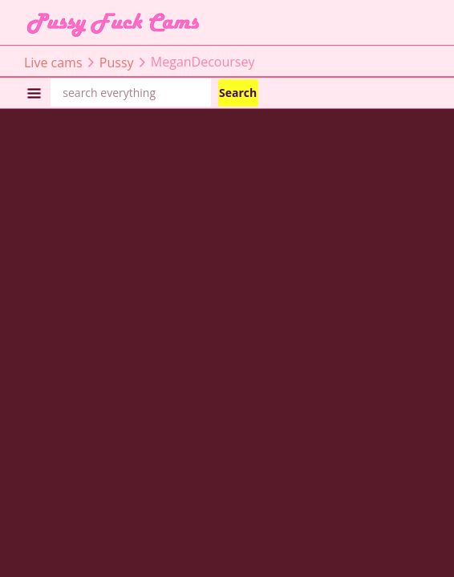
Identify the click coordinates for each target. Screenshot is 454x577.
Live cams (53, 62)
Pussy (116, 62)
